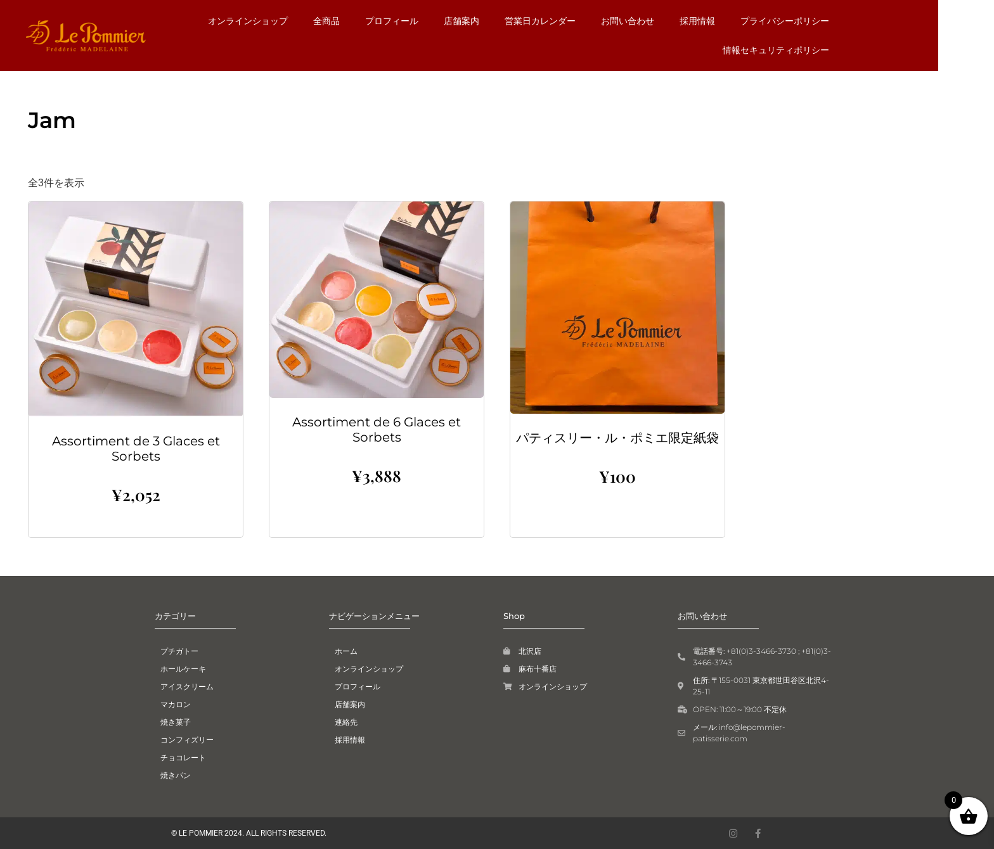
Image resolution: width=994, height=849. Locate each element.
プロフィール (443, 21)
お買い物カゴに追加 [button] (135, 530)
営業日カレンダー (591, 21)
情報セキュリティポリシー (827, 50)
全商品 (378, 21)
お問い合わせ (679, 21)
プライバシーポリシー (836, 21)
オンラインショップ (299, 21)
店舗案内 (513, 21)
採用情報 (748, 21)
